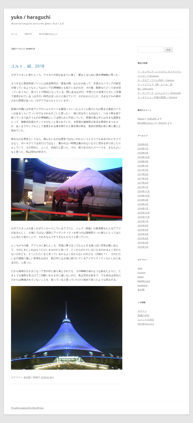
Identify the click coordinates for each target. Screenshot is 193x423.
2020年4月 (143, 144)
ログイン (142, 311)
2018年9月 (143, 161)
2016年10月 (144, 195)
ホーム (14, 33)
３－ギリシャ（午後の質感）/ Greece (157, 97)
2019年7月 (143, 148)
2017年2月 (143, 182)
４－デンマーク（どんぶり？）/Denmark (159, 93)
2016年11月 (144, 191)
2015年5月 (143, 229)
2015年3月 (143, 238)
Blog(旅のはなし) (48, 33)
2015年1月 (143, 246)
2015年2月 (143, 242)
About (28, 33)
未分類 (27, 377)
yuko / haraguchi (30, 17)
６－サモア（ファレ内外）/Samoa (156, 80)
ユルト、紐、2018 (27, 66)
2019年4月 (143, 152)
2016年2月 (143, 204)
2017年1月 (143, 187)
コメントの (146, 319)
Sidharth (152, 118)
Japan (141, 276)
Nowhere (143, 285)
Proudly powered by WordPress (27, 407)
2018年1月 (143, 165)
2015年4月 (143, 234)
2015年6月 (143, 225)
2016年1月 (143, 208)
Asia (140, 268)
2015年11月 (144, 217)
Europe (141, 272)
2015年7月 (143, 221)
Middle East (144, 281)
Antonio (162, 122)
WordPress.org (146, 323)
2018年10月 (144, 157)
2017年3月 (143, 178)
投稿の (143, 315)
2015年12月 (144, 212)
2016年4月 (143, 199)
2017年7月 (143, 170)
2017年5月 (143, 174)
